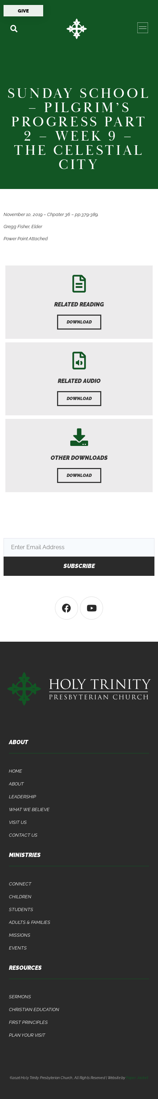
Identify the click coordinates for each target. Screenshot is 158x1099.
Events (18, 948)
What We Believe (29, 809)
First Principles (28, 1022)
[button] (13, 28)
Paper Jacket (137, 1078)
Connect (20, 884)
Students (21, 909)
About (16, 784)
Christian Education (34, 1009)
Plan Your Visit (27, 1035)
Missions (19, 935)
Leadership (22, 796)
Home (15, 771)
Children (20, 896)
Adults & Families (29, 922)
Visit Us (18, 822)
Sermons (20, 996)
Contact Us (23, 835)
